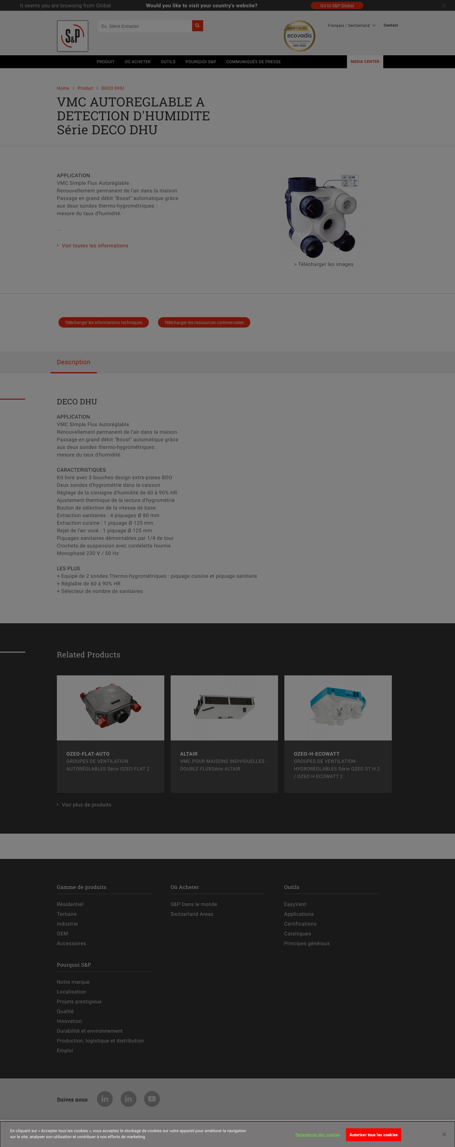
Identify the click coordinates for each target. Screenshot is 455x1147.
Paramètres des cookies (318, 1137)
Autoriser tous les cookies (373, 1137)
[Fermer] (444, 1137)
